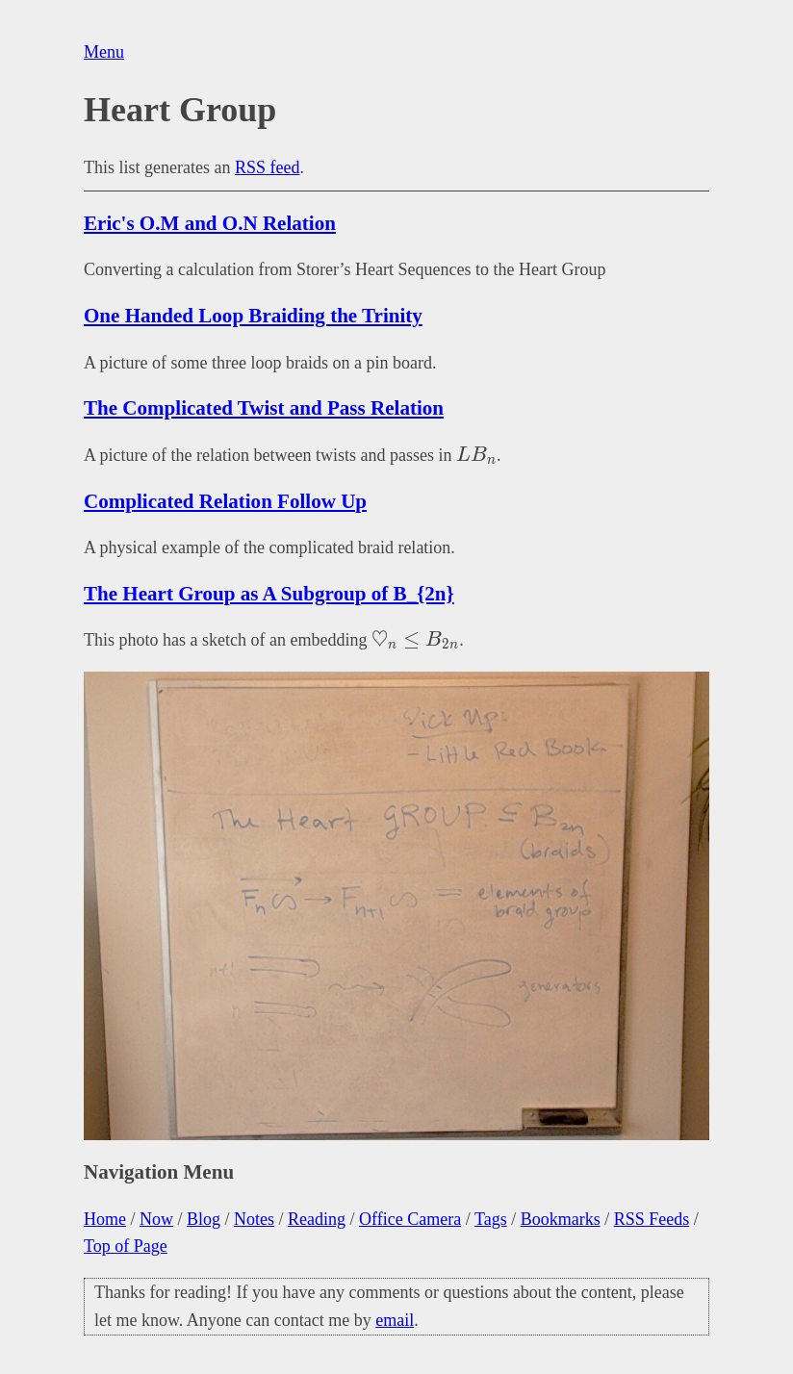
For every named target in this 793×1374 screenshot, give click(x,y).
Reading (316, 1219)
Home (105, 1219)
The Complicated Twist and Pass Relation (264, 408)
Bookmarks (561, 1219)
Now (156, 1219)
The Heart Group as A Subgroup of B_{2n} (269, 593)
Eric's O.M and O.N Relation (210, 223)
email (394, 1320)
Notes (254, 1219)
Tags (490, 1219)
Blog (203, 1219)
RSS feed (267, 167)
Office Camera (410, 1219)
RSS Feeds (652, 1219)
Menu (104, 52)
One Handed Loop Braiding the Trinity (253, 315)
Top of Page (125, 1246)
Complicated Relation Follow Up (225, 501)
